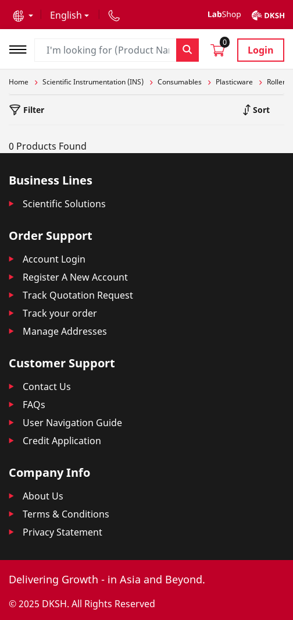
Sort (260, 109)
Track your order (60, 313)
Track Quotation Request (78, 295)
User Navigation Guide (72, 422)
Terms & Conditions (66, 514)
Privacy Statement (62, 532)
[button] (23, 15)
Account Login (54, 259)
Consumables (180, 82)
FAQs (34, 404)
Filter (32, 109)
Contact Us (47, 386)
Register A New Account (75, 277)
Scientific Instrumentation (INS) (93, 82)
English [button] (66, 15)
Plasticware (234, 82)
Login (261, 50)
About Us (43, 496)
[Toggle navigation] (21, 48)
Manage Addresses (65, 331)
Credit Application (62, 440)
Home (18, 82)
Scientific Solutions (64, 203)
